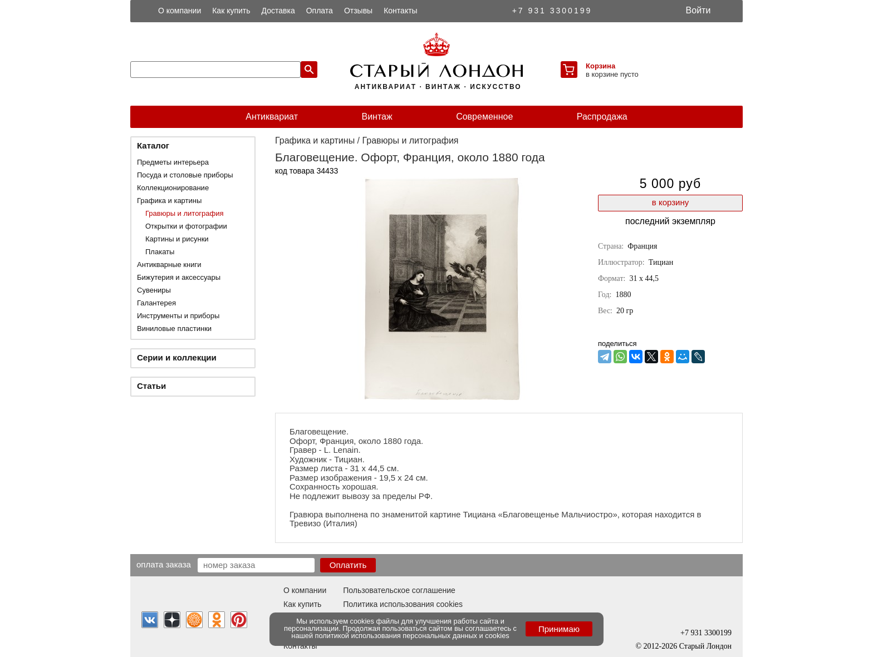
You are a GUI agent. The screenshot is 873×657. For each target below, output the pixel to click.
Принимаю (559, 629)
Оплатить (348, 565)
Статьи (151, 386)
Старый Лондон (705, 646)
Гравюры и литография (184, 213)
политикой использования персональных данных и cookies (412, 635)
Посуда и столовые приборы (185, 175)
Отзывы (358, 10)
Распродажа (602, 116)
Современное (484, 116)
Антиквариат (272, 116)
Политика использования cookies (403, 604)
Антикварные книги (169, 264)
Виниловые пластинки (174, 328)
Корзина (600, 66)
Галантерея (156, 303)
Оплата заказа (163, 564)
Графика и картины (169, 200)
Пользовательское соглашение (399, 590)
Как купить (231, 10)
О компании (179, 10)
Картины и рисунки (177, 239)
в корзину (670, 202)
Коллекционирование (173, 188)
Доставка (278, 10)
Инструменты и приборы (178, 316)
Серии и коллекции (177, 357)
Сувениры (154, 290)
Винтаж (376, 116)
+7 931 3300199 (552, 10)
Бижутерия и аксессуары (178, 277)
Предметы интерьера (173, 162)
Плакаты (159, 252)
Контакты (400, 10)
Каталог (153, 145)
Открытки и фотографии (186, 226)
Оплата (319, 10)
